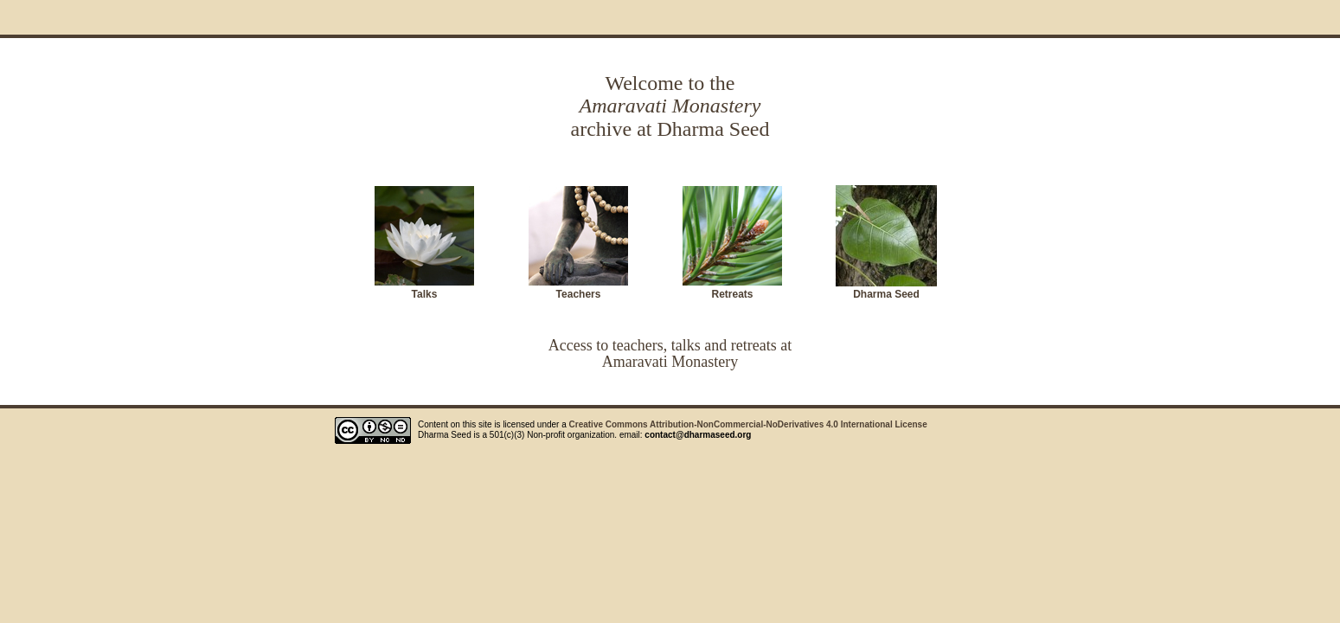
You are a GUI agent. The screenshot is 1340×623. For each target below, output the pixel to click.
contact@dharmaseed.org (697, 435)
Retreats (732, 294)
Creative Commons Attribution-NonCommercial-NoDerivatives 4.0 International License (748, 424)
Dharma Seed (886, 294)
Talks (425, 294)
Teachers (578, 294)
